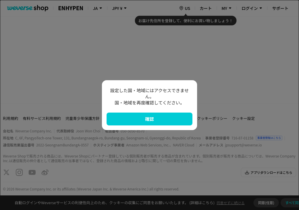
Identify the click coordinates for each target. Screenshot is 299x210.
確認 (149, 119)
